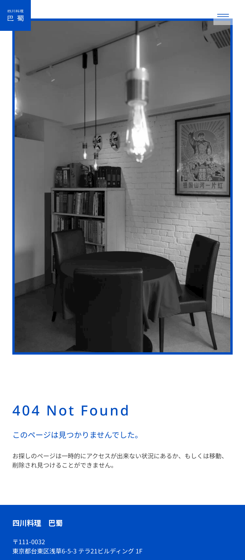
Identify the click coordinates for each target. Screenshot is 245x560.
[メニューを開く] (223, 15)
